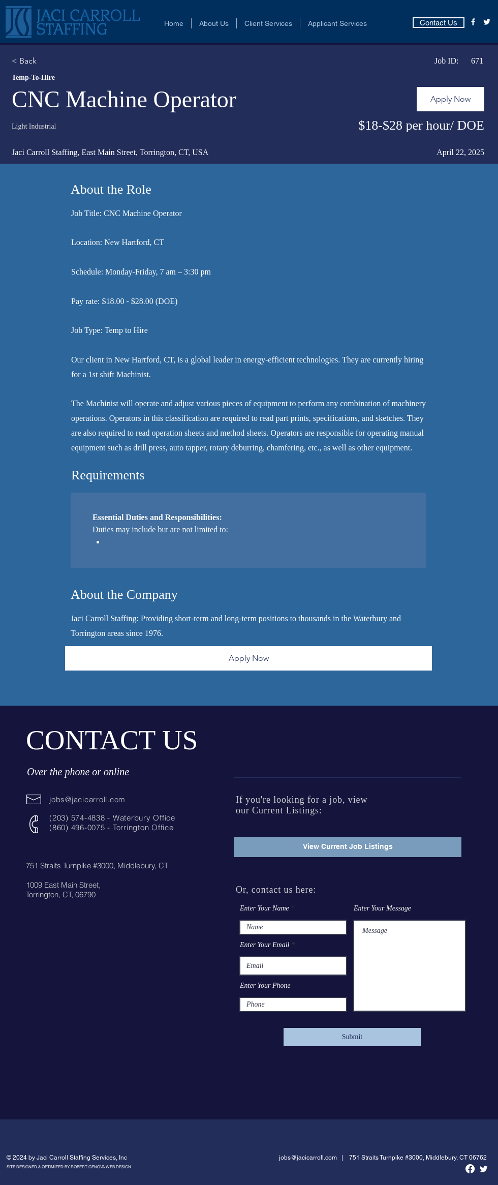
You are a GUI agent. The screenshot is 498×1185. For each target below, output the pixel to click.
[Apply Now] (450, 99)
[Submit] (352, 1037)
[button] (214, 23)
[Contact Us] (438, 22)
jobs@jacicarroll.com (87, 799)
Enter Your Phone (265, 985)
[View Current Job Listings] (347, 847)
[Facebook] (473, 21)
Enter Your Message (382, 908)
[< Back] (48, 61)
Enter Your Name (264, 908)
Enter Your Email (265, 945)
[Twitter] (486, 21)
